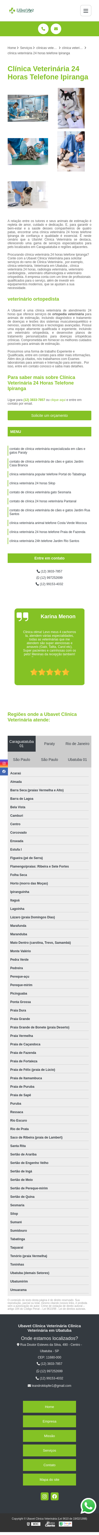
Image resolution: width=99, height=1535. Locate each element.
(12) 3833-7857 (34, 400)
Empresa (49, 1421)
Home (49, 1407)
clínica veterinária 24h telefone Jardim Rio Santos (44, 541)
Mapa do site (49, 1480)
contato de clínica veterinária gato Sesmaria (40, 492)
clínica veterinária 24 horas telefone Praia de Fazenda (48, 532)
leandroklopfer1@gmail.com (49, 1386)
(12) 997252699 (49, 578)
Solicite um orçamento (49, 415)
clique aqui (57, 400)
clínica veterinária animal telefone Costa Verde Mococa (48, 523)
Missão (49, 1436)
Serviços (49, 1450)
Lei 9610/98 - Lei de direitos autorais (64, 1308)
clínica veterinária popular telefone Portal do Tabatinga (48, 474)
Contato (50, 1465)
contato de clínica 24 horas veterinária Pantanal (43, 501)
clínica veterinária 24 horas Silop (32, 483)
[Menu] (85, 10)
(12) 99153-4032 (49, 584)
